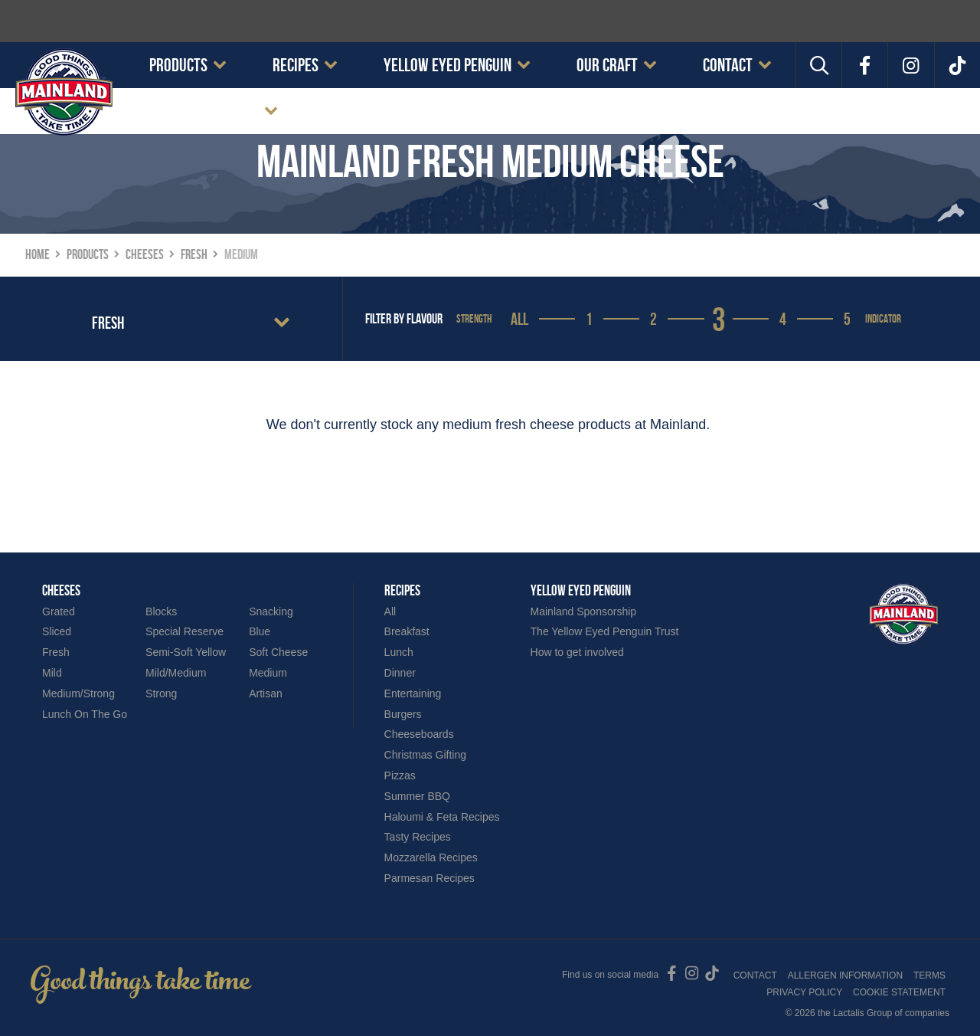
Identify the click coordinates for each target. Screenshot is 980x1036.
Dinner (400, 673)
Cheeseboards (419, 734)
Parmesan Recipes (429, 878)
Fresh (56, 652)
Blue (259, 631)
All (519, 319)
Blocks (161, 611)
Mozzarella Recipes (431, 857)
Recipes (295, 65)
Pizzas (400, 775)
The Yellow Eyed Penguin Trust (605, 631)
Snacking (271, 611)
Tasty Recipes (417, 837)
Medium (268, 673)
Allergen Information (845, 975)
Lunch (398, 652)
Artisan (266, 693)
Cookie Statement (204, 111)
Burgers (403, 714)
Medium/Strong (78, 693)
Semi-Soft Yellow (185, 652)
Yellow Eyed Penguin (447, 65)
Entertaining (413, 693)
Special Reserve (184, 631)
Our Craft (607, 65)
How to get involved (577, 652)
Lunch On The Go (84, 714)
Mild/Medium (175, 673)
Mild (52, 673)
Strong (161, 693)
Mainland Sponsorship (584, 611)
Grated (58, 611)
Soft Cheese (278, 652)
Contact (728, 65)
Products (178, 65)
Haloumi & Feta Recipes (442, 817)
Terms (929, 975)
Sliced (56, 631)
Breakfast (407, 631)
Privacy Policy (804, 992)
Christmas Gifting (425, 755)
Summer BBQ (417, 796)
